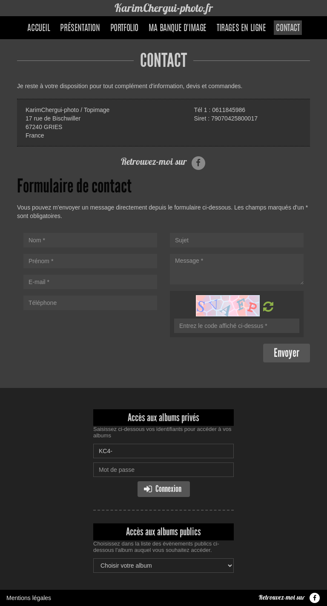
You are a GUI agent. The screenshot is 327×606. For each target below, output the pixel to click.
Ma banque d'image (178, 28)
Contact (287, 28)
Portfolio (124, 28)
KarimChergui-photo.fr (163, 8)
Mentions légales (28, 598)
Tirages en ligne (241, 28)
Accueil (38, 28)
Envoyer (286, 352)
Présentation (80, 28)
